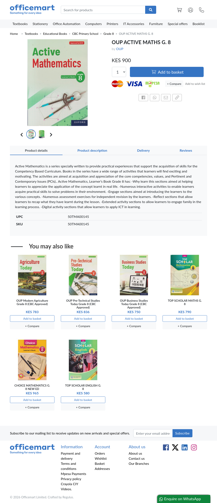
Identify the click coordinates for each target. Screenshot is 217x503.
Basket (100, 463)
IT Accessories (133, 24)
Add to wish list (195, 83)
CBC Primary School (85, 33)
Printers (112, 24)
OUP (119, 49)
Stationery (40, 24)
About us (135, 453)
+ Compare (174, 83)
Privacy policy (71, 479)
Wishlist (101, 458)
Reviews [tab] (186, 150)
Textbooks (20, 24)
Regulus (68, 497)
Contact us (137, 458)
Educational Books (55, 33)
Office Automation (66, 24)
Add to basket (167, 71)
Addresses (102, 469)
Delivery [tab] (143, 150)
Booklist (199, 24)
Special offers (178, 24)
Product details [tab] (36, 150)
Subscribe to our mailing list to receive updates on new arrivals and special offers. (70, 433)
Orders (100, 453)
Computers (93, 24)
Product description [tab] (92, 150)
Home (14, 33)
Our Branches (139, 463)
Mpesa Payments (73, 474)
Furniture (156, 24)
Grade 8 (108, 33)
